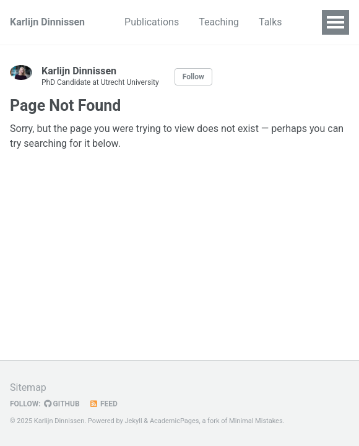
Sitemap (28, 387)
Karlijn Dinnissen (47, 22)
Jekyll (133, 421)
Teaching (219, 22)
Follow (193, 76)
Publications (151, 22)
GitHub (62, 404)
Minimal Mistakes (256, 421)
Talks (270, 22)
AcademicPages (174, 421)
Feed (103, 404)
